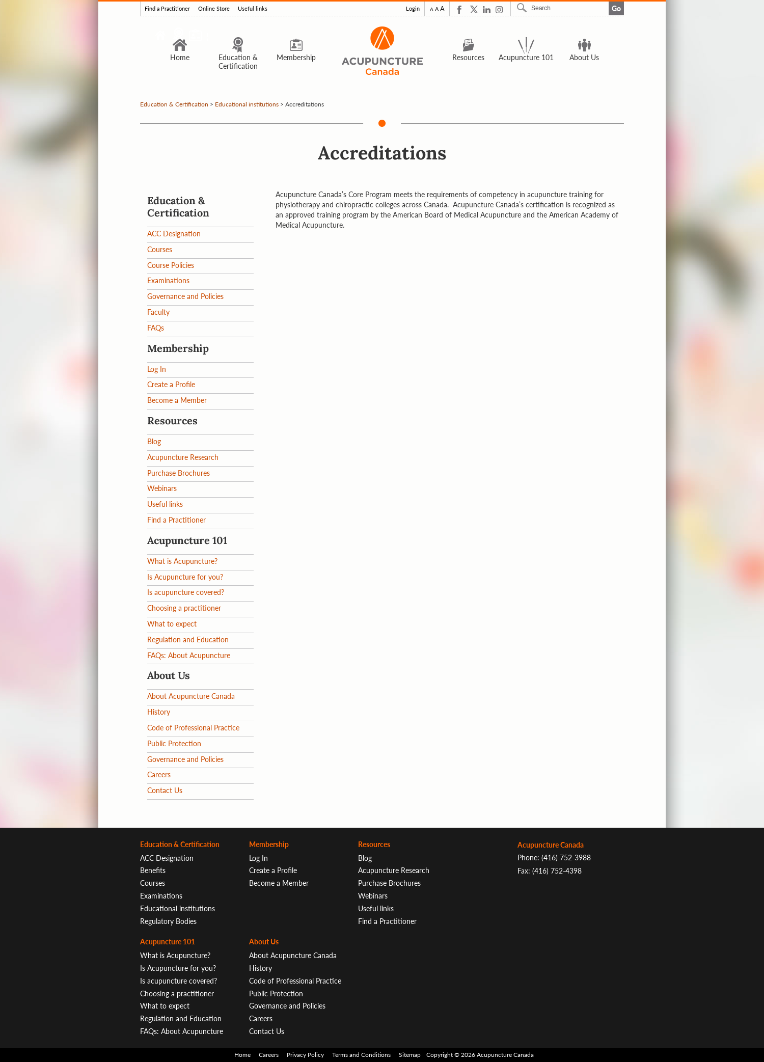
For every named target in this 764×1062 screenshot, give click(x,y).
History (158, 711)
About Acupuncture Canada (191, 696)
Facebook (461, 9)
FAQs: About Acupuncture (188, 655)
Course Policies (170, 265)
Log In (156, 369)
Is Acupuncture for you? (185, 577)
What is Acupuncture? (182, 561)
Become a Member (177, 400)
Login (413, 9)
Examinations (168, 280)
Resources (468, 49)
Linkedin (486, 9)
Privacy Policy (305, 1054)
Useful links (252, 9)
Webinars (162, 488)
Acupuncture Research (183, 457)
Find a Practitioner (167, 9)
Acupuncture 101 (526, 49)
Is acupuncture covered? (185, 592)
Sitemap (410, 1054)
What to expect (172, 623)
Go (616, 8)
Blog (154, 441)
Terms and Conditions (361, 1054)
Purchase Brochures (178, 473)
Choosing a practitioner (184, 608)
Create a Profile (171, 384)
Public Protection (174, 743)
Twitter (474, 9)
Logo (382, 50)
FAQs (155, 327)
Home (180, 49)
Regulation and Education (188, 639)
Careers (159, 774)
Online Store (214, 9)
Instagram (499, 9)
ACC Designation (174, 233)
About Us (584, 49)
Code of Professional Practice (193, 727)
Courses (159, 249)
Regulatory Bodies (168, 921)
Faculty (158, 312)
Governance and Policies (185, 296)
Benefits (153, 870)
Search (523, 8)
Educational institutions (247, 104)
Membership (296, 49)
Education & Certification (238, 53)
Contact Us (164, 790)
